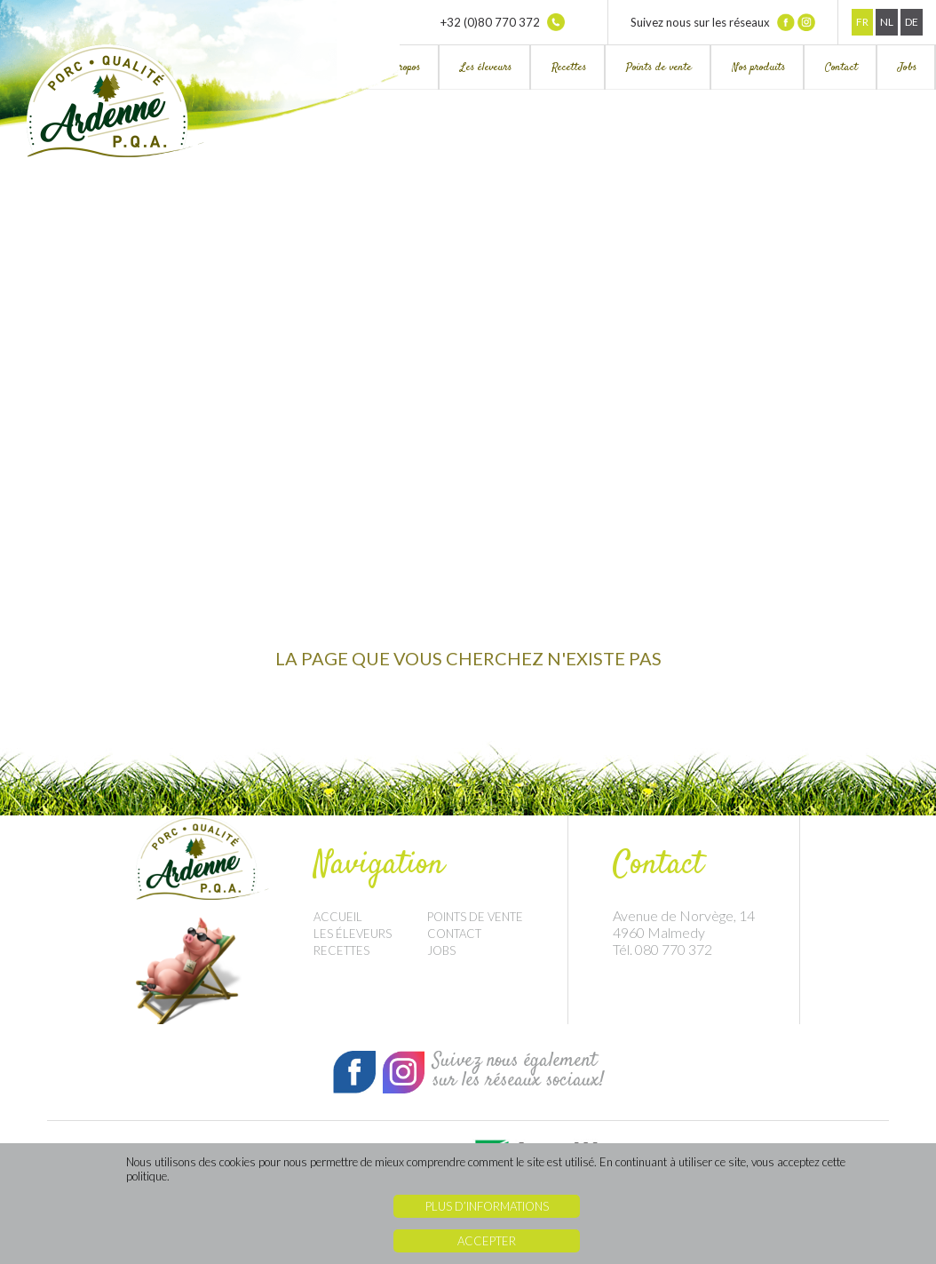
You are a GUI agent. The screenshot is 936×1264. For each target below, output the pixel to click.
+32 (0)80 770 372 (502, 22)
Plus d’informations (487, 1206)
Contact (841, 68)
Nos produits (758, 68)
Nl (886, 21)
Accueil (337, 917)
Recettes (568, 68)
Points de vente (659, 68)
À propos (402, 68)
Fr (862, 21)
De (911, 21)
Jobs (907, 68)
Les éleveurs (486, 68)
